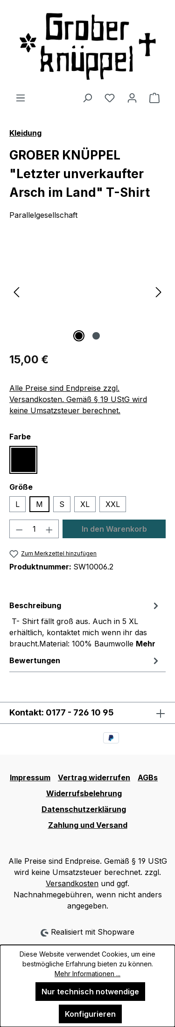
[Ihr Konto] (132, 97)
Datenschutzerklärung (84, 809)
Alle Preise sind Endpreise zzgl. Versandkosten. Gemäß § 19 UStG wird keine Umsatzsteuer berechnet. (78, 399)
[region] (87, 291)
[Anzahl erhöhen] (49, 529)
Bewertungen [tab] (85, 660)
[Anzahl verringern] (19, 529)
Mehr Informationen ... (87, 974)
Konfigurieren (90, 1014)
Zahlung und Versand (87, 825)
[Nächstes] (159, 292)
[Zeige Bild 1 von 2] (79, 336)
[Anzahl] (34, 529)
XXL (112, 504)
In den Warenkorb (114, 529)
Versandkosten (72, 883)
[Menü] (20, 97)
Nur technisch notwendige (90, 991)
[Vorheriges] (16, 292)
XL (85, 504)
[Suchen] (87, 97)
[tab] (85, 624)
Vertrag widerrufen (94, 777)
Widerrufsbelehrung (84, 793)
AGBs (148, 777)
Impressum (30, 777)
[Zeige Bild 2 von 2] (96, 336)
